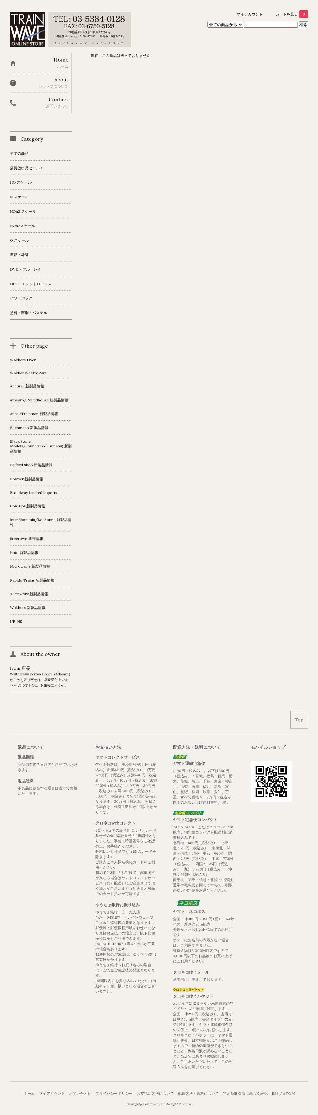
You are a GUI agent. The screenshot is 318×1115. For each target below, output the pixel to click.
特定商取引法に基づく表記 (245, 1093)
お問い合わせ (80, 1093)
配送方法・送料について (198, 1093)
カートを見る (291, 14)
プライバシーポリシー (114, 1093)
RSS (275, 1093)
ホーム (29, 1093)
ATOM (289, 1093)
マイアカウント (250, 14)
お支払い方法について (155, 1093)
